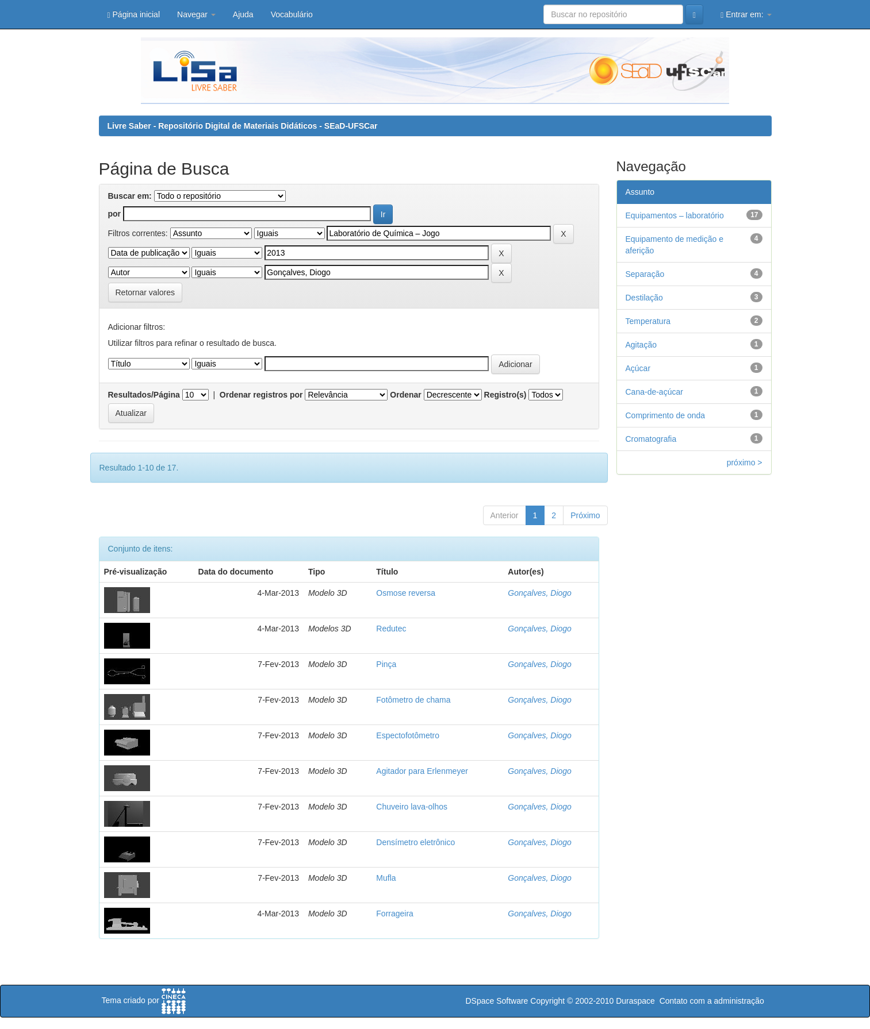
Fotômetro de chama (413, 699)
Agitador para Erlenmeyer (422, 771)
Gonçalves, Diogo (540, 593)
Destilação (644, 297)
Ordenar (405, 394)
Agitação (641, 344)
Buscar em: (130, 196)
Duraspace (635, 1000)
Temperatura (648, 321)
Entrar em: (745, 15)
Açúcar (638, 368)
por (114, 213)
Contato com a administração (712, 1000)
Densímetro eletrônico (415, 842)
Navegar (196, 14)
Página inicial (134, 15)
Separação (645, 274)
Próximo (585, 515)
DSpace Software (496, 1000)
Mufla (386, 877)
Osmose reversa (405, 593)
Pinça (386, 664)
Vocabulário (292, 14)
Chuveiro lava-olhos (411, 806)
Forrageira (394, 913)
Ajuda (243, 14)
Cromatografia (651, 439)
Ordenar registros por (261, 394)
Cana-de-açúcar (654, 391)
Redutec (391, 628)
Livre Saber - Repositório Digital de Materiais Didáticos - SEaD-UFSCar (243, 125)
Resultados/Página (144, 394)
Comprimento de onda (666, 415)
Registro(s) (505, 394)
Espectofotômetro (407, 735)
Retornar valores (145, 292)
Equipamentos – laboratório (675, 215)
